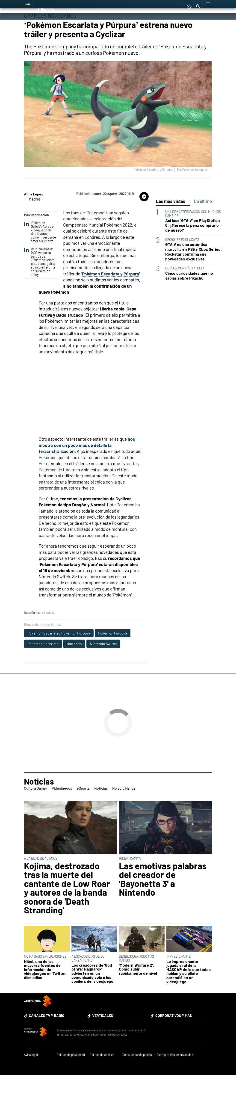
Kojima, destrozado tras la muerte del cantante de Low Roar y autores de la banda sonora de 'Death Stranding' (67, 908)
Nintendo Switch (103, 664)
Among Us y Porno (71, 3)
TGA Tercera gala (149, 3)
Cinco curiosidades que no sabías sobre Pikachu (189, 296)
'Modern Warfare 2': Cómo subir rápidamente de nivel (138, 990)
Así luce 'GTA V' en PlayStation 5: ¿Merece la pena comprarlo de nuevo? (192, 246)
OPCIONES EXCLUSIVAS (182, 260)
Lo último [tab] (203, 221)
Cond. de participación (137, 1075)
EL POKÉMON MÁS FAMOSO (184, 289)
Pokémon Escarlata (43, 664)
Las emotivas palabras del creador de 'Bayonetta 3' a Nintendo (162, 899)
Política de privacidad (71, 1075)
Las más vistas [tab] (170, 221)
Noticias (99, 25)
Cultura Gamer (37, 25)
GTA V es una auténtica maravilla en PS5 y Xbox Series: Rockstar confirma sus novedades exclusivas (193, 272)
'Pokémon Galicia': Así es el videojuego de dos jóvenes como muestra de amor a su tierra (40, 252)
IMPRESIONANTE (178, 977)
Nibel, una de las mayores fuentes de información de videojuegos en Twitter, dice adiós (45, 990)
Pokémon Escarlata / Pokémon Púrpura (58, 653)
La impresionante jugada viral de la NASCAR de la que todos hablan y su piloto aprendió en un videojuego (188, 992)
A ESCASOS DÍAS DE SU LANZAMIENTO (87, 979)
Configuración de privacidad (174, 1075)
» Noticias (48, 633)
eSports (83, 25)
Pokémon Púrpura (112, 653)
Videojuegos (62, 25)
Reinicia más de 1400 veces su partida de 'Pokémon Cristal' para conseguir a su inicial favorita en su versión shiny (40, 282)
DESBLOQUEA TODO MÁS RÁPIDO (136, 979)
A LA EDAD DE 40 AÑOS (40, 879)
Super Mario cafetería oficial (180, 3)
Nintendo (74, 664)
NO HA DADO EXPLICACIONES (45, 977)
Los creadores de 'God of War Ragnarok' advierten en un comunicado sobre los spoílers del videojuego (92, 994)
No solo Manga (121, 25)
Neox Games (32, 633)
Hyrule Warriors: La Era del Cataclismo (110, 3)
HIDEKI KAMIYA (130, 879)
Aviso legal (31, 1075)
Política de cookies (102, 1075)
